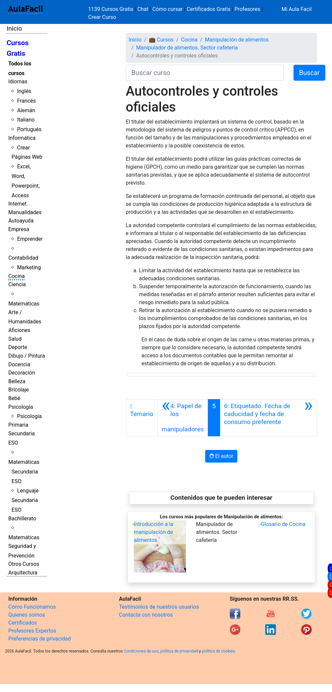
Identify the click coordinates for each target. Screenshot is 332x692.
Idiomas (17, 81)
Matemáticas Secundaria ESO (24, 471)
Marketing (29, 267)
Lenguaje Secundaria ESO (25, 500)
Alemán (26, 110)
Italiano (26, 120)
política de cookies (218, 651)
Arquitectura (22, 572)
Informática (22, 138)
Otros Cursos (23, 564)
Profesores (247, 9)
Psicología (20, 407)
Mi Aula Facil (297, 9)
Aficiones (19, 330)
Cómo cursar (167, 9)
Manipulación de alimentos (237, 40)
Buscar (309, 73)
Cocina (16, 276)
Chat (142, 9)
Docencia (19, 364)
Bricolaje (18, 390)
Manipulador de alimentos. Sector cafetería (187, 47)
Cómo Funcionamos (32, 607)
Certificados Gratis (208, 9)
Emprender (30, 239)
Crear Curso (102, 17)
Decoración (21, 373)
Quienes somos (26, 615)
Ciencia (17, 284)
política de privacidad (179, 651)
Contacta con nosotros (146, 615)
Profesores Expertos (32, 631)
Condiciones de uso (141, 651)
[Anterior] (182, 417)
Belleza (16, 381)
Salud (15, 339)
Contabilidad (23, 258)
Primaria (18, 425)
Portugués (29, 129)
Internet (17, 204)
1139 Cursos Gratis (111, 9)
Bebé (14, 398)
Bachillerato (22, 518)
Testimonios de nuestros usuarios (159, 607)
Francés (26, 101)
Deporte (17, 347)
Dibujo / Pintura (26, 356)
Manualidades (25, 212)
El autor (221, 456)
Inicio (14, 28)
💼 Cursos (161, 40)
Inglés (24, 91)
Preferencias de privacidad (39, 639)
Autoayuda (21, 220)
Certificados (22, 623)
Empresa (18, 229)
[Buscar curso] (205, 73)
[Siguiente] (268, 417)
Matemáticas (24, 304)
